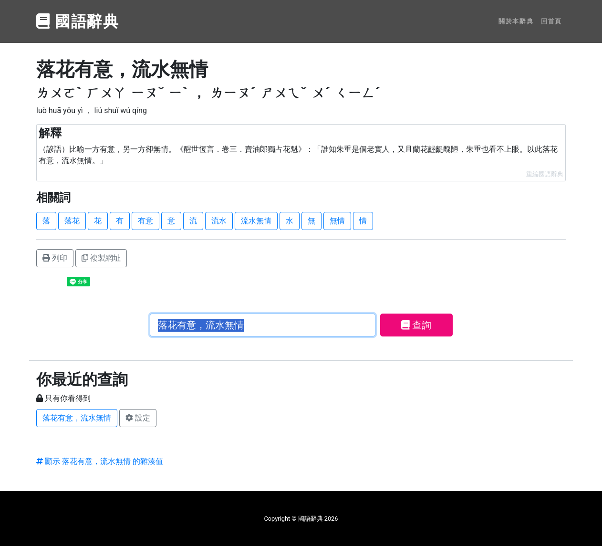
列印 (54, 257)
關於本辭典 (515, 21)
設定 (137, 417)
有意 (145, 220)
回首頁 (551, 21)
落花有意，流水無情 (76, 417)
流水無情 (256, 220)
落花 (72, 220)
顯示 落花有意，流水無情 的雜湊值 (99, 461)
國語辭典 (77, 21)
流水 (219, 220)
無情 (337, 220)
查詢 (416, 325)
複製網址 (101, 257)
